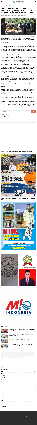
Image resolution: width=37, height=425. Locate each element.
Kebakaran (4, 354)
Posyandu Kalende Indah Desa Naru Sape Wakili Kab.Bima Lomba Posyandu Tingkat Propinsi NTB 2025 (21, 345)
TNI (15, 356)
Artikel (7, 352)
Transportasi (20, 356)
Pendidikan (3, 390)
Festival (19, 352)
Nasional (24, 354)
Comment (24, 15)
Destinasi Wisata (4, 369)
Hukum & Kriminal (17, 15)
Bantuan (11, 352)
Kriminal (19, 354)
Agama (3, 352)
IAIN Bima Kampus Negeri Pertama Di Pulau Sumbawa (19, 339)
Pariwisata (33, 354)
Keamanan (31, 352)
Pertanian (3, 392)
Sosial (9, 356)
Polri (6, 356)
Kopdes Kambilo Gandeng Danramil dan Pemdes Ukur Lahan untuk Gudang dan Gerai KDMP (21, 335)
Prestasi (2, 398)
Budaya (15, 352)
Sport (13, 356)
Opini (28, 354)
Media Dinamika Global (18, 421)
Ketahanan (15, 354)
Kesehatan (9, 354)
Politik (3, 356)
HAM (23, 352)
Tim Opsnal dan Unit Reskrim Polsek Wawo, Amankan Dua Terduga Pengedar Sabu (21, 330)
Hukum (26, 352)
